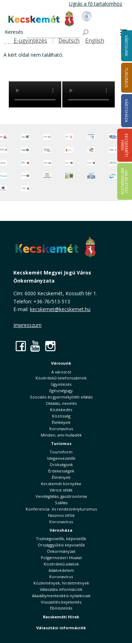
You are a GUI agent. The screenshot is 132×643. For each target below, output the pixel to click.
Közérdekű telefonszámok (61, 378)
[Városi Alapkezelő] (113, 163)
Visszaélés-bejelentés (61, 602)
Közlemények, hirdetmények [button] (61, 583)
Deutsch (69, 40)
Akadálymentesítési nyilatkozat (61, 595)
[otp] (69, 175)
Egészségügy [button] (61, 390)
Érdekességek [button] (61, 471)
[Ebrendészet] (91, 163)
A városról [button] (61, 372)
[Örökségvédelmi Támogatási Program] (47, 150)
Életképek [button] (61, 422)
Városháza (61, 530)
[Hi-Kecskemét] (113, 137)
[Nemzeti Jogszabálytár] (69, 150)
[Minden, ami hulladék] (25, 150)
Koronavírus (61, 428)
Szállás (61, 502)
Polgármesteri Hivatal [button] (61, 557)
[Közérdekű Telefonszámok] (25, 137)
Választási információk (61, 627)
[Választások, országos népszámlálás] (91, 150)
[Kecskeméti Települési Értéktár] (47, 163)
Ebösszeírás (61, 608)
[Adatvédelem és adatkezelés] (47, 137)
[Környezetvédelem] (25, 175)
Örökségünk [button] (61, 464)
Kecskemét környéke (61, 483)
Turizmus (61, 443)
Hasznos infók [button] (61, 515)
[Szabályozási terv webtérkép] (113, 150)
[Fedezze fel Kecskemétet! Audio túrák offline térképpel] (25, 163)
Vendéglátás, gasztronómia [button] (61, 496)
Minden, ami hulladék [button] (61, 435)
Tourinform (61, 452)
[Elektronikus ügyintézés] (69, 137)
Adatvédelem (61, 570)
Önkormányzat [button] (61, 551)
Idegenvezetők (61, 458)
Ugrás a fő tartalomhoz (95, 3)
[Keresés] (53, 32)
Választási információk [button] (61, 589)
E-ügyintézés (30, 40)
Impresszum (27, 325)
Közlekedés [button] (61, 409)
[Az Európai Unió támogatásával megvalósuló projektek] (91, 137)
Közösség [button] (61, 416)
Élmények (61, 477)
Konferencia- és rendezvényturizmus (61, 509)
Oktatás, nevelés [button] (61, 403)
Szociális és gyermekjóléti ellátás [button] (61, 397)
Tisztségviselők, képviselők (61, 538)
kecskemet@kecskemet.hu (60, 309)
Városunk (61, 363)
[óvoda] (47, 175)
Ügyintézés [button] (61, 384)
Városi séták (61, 490)
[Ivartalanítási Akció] (25, 189)
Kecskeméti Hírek (61, 616)
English (94, 40)
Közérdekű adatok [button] (61, 564)
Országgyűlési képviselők (61, 545)
